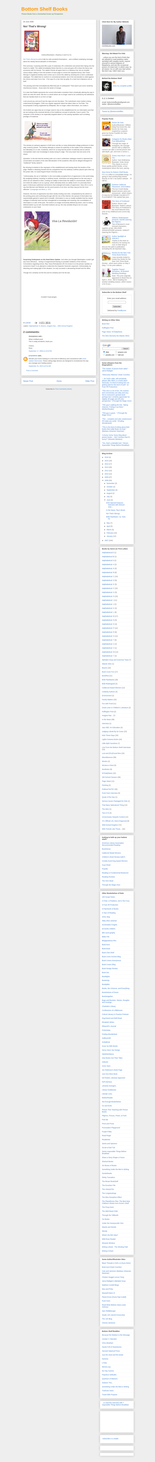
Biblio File (105, 937)
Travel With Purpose (109, 1395)
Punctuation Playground (111, 1128)
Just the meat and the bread (112, 1355)
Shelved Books (107, 1161)
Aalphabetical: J (108, 604)
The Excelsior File (108, 1185)
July (108, 497)
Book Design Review (110, 968)
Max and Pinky (107, 1289)
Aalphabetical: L (108, 612)
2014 (107, 464)
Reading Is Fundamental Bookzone (115, 873)
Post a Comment (32, 370)
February (110, 533)
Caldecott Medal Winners (111, 853)
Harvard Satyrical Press (111, 1351)
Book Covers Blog (109, 964)
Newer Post (28, 381)
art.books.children (108, 929)
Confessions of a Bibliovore (112, 1010)
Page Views (106, 781)
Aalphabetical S (108, 560)
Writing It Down (107, 1251)
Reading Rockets (108, 877)
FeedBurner (121, 310)
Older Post (89, 381)
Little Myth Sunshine (109, 743)
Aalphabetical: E (108, 584)
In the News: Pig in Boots (115, 510)
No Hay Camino (108, 1371)
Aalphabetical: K (108, 608)
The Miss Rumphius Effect (112, 1197)
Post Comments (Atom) (63, 389)
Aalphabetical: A (108, 568)
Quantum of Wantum (110, 1379)
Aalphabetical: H (108, 596)
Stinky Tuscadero (108, 1177)
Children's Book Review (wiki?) (113, 857)
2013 (107, 467)
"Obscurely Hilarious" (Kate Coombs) (116, 375)
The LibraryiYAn (108, 1189)
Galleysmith (106, 1038)
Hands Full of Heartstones (112, 1347)
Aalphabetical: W (108, 652)
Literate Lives (107, 1094)
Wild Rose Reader (109, 1239)
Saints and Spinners (109, 1144)
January (110, 536)
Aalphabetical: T (108, 640)
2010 (107, 474)
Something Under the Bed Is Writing (115, 1169)
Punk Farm (106, 1301)
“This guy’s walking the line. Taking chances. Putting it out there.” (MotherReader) (115, 407)
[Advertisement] (113, 1421)
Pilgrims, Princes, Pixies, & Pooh (114, 1116)
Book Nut (105, 972)
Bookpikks (106, 984)
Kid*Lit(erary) (107, 1082)
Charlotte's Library (109, 1006)
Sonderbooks (107, 1173)
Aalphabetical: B (108, 572)
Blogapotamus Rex (109, 941)
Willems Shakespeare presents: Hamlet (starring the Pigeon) (122, 220)
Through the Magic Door (111, 885)
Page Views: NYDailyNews (112, 332)
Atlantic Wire (107, 664)
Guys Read (106, 865)
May (108, 523)
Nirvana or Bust (108, 765)
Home (59, 381)
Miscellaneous (107, 757)
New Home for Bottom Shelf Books (115, 172)
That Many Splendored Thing (113, 805)
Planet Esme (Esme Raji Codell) (114, 1297)
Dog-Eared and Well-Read (112, 1018)
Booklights (106, 976)
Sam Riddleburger (109, 1311)
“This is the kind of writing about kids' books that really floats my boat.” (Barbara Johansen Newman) (116, 429)
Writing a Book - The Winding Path (115, 1247)
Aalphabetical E (108, 553)
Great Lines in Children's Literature (115, 708)
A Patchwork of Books (110, 909)
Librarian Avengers (109, 1086)
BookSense (106, 849)
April (108, 526)
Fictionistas (106, 1030)
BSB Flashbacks (108, 680)
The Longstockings (109, 1193)
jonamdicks (33, 356)
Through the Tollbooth (110, 1215)
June (109, 500)
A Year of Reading (109, 913)
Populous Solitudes (109, 1375)
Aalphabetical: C (108, 576)
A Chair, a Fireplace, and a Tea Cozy (115, 901)
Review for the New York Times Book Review (121, 254)
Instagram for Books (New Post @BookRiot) (122, 140)
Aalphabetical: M (108, 616)
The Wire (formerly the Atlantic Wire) (115, 336)
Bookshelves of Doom (110, 992)
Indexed (105, 1062)
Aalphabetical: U (108, 644)
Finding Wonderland (109, 1034)
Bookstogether (107, 996)
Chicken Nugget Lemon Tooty (113, 1277)
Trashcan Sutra (107, 1391)
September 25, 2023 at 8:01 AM (40, 366)
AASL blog (106, 917)
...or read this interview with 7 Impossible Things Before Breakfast (115, 1404)
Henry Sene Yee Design (111, 1050)
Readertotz (106, 1140)
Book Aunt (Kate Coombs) (112, 1267)
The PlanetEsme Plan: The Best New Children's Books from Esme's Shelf (116, 1202)
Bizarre (43, 326)
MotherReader (107, 1098)
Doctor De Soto (118, 123)
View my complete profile (122, 86)
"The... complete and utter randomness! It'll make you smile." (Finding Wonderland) (117, 421)
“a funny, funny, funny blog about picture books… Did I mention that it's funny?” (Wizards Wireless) (116, 437)
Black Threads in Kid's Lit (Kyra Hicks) (116, 1263)
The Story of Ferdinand (120, 201)
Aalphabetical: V (108, 648)
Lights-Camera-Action (110, 739)
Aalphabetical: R (108, 632)
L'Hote (104, 1363)
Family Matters (107, 700)
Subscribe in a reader (110, 1439)
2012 (107, 471)
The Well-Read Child (110, 1211)
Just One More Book (109, 1074)
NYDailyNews (107, 773)
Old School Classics (109, 777)
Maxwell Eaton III (108, 1293)
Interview (105, 723)
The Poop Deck (108, 1207)
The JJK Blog (107, 1319)
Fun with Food (107, 704)
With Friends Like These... (112, 829)
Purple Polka (107, 1132)
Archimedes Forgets (109, 925)
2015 (107, 461)
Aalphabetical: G (108, 592)
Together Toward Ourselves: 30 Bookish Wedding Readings (120, 271)
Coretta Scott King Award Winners (115, 861)
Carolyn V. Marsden (109, 1339)
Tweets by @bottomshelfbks (112, 111)
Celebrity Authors (108, 692)
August (109, 493)
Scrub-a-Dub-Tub (108, 1148)
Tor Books (105, 1219)
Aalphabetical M (108, 557)
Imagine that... (52, 326)
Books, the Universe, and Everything (115, 988)
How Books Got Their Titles (112, 1058)
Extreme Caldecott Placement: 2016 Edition (121, 186)
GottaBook (106, 1042)
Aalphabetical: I (108, 600)
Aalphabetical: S (108, 636)
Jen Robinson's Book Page (112, 1070)
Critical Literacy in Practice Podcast (115, 1014)
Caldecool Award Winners (111, 688)
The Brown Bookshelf (110, 1181)
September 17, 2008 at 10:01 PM (40, 351)
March (109, 530)
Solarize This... (107, 1383)
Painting (105, 785)
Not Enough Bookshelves (111, 1102)
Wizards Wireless (108, 1243)
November (111, 483)
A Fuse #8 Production (110, 905)
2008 (107, 480)
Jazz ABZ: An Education (111, 727)
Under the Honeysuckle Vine (112, 1223)
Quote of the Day (108, 797)
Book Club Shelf (108, 953)
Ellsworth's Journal (109, 1026)
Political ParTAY (108, 789)
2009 (107, 477)
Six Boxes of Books (109, 1165)
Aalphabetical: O (108, 624)
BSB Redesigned (108, 684)
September (111, 490)
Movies (104, 761)
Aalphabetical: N (34, 326)
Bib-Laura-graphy (108, 933)
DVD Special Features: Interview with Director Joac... (115, 505)
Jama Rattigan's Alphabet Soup (114, 1281)
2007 (107, 540)
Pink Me (105, 1120)
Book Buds (106, 949)
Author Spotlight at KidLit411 (119, 237)
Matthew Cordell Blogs (110, 1285)
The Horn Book (107, 881)
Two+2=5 (105, 813)
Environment (107, 696)
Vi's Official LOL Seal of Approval (114, 821)
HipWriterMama (108, 1054)
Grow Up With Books (110, 1046)
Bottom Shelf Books (44, 9)
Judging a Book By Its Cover (112, 731)
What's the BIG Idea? (110, 1235)
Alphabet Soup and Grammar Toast (115, 660)
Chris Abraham (107, 1343)
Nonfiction (105, 769)
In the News (106, 719)
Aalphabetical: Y (108, 656)
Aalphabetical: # (108, 564)
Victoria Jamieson (108, 1323)
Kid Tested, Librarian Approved (113, 1078)
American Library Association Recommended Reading (113, 844)
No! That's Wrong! (29, 59)
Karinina (105, 1359)
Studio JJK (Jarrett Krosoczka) (113, 1315)
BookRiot (105, 676)
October (110, 487)
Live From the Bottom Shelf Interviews (116, 747)
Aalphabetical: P (108, 628)
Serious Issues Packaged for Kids (114, 801)
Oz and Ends (107, 1106)
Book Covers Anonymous (111, 960)
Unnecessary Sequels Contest (113, 817)
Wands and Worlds (109, 1227)
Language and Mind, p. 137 (40, 189)
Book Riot (105, 324)
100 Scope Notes (108, 897)
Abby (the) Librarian (109, 921)
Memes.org (106, 1367)
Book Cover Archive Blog (111, 957)
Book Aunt (106, 945)
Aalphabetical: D (108, 580)
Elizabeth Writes (108, 1022)
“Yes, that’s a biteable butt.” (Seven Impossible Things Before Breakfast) (115, 444)
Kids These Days (108, 735)
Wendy (104, 1231)
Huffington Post (107, 328)
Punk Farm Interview (109, 793)
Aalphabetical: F (108, 588)
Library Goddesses (109, 1090)
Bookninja (105, 980)
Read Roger (106, 1136)
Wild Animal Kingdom (65, 326)
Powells (105, 869)
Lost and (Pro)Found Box (111, 753)
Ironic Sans (106, 1066)
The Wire (105, 809)
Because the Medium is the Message (116, 1335)
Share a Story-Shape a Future (113, 1157)
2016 (107, 457)
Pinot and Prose (108, 1124)
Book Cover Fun (108, 672)
